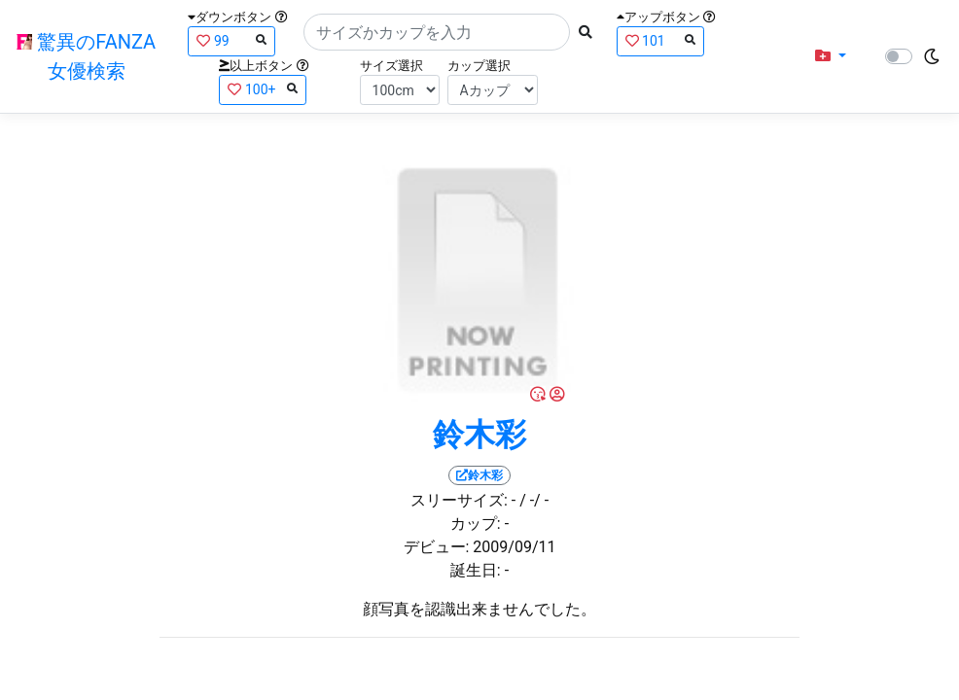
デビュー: (437, 547)
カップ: (475, 523)
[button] (830, 56)
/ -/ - (534, 500)
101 (660, 40)
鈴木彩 (479, 434)
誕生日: (475, 570)
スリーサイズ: (459, 500)
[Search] (436, 32)
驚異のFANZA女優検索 (86, 56)
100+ (263, 89)
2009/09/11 (514, 547)
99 (231, 40)
